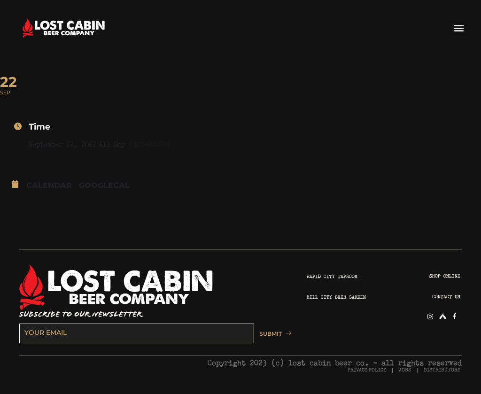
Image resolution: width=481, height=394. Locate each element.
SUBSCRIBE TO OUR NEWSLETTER (80, 314)
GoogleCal (104, 185)
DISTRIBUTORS (442, 369)
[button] (458, 27)
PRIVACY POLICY (367, 369)
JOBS (405, 369)
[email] (134, 333)
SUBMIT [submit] (271, 333)
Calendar (49, 185)
